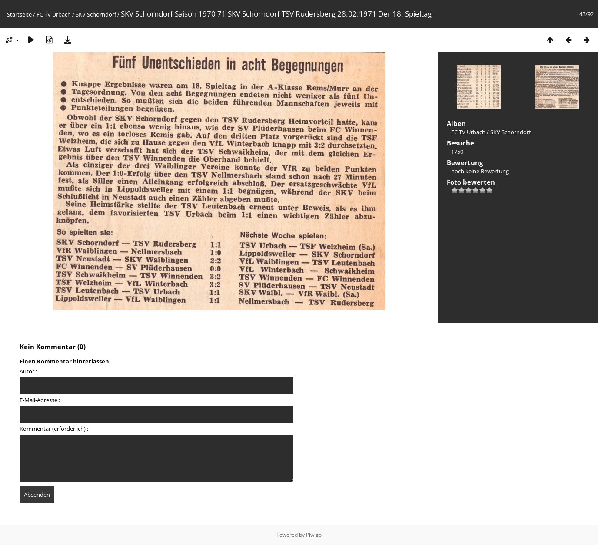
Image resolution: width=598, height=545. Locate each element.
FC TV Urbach (54, 14)
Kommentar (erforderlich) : (54, 429)
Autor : (28, 371)
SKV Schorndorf (96, 14)
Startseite (19, 14)
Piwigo (314, 534)
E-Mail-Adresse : (40, 400)
